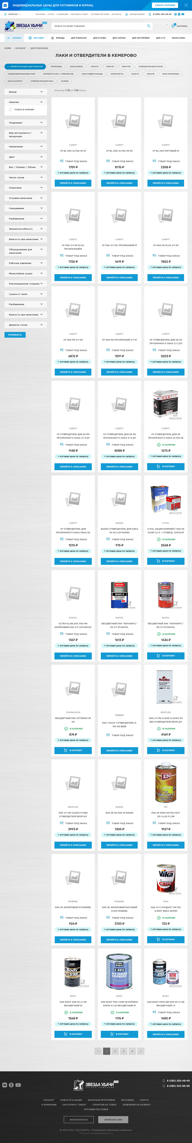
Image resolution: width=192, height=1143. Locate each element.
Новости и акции (71, 1100)
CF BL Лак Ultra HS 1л (73, 151)
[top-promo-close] (186, 5)
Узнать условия (165, 5)
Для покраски (79, 38)
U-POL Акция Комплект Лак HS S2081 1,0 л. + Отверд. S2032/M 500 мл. (165, 532)
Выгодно (39, 38)
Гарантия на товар (104, 1104)
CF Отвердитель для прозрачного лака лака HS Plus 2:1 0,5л (73, 532)
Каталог (17, 38)
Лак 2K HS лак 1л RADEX (119, 813)
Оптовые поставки (100, 14)
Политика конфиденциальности (96, 1133)
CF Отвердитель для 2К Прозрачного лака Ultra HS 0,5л (165, 438)
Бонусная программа (101, 1100)
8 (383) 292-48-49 (162, 14)
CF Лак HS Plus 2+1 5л (165, 245)
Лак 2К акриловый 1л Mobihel (73, 907)
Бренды (60, 38)
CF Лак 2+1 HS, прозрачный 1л (119, 245)
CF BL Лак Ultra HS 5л (119, 151)
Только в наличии (24, 110)
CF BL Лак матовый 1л (166, 151)
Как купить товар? (79, 14)
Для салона (119, 38)
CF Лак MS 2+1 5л (73, 340)
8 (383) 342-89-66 (178, 1086)
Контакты (116, 14)
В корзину (168, 466)
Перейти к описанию (73, 183)
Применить (15, 335)
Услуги (51, 14)
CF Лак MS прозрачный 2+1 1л (119, 340)
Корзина (181, 25)
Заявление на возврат (137, 1104)
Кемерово (13, 14)
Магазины (40, 14)
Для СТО (160, 38)
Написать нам (113, 1120)
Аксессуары (178, 38)
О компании (62, 14)
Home (7, 48)
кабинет (137, 14)
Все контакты (79, 1120)
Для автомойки (141, 38)
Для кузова (99, 38)
